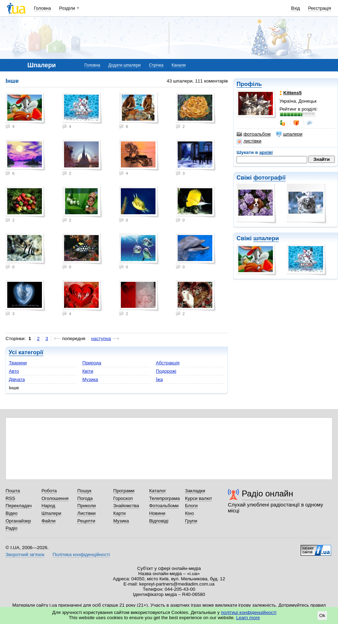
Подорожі (166, 371)
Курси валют (198, 498)
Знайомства (126, 505)
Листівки (86, 513)
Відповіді (159, 520)
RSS (10, 498)
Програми (123, 490)
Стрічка (156, 65)
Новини (157, 513)
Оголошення (55, 498)
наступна (101, 338)
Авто (14, 371)
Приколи (86, 505)
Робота (49, 490)
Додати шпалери (124, 65)
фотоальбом (253, 134)
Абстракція (167, 362)
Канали (179, 65)
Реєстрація (319, 8)
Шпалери (51, 513)
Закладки (195, 490)
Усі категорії (26, 352)
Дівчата (17, 379)
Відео (12, 513)
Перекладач (19, 505)
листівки (249, 141)
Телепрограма (164, 498)
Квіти (88, 371)
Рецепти (86, 520)
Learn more (248, 617)
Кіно (189, 513)
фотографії (269, 177)
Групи (191, 520)
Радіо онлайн (267, 493)
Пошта (13, 490)
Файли (49, 520)
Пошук (84, 490)
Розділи (67, 8)
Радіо (11, 528)
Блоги (191, 505)
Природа (91, 362)
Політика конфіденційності (81, 554)
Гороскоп (123, 498)
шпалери (289, 134)
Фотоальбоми (164, 505)
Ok (322, 615)
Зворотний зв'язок (25, 554)
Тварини (18, 362)
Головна (42, 8)
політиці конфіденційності (248, 612)
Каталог (157, 490)
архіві (266, 152)
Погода (84, 498)
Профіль (249, 84)
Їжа (159, 379)
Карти (119, 513)
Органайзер (18, 520)
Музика (90, 379)
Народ (48, 505)
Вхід (295, 8)
